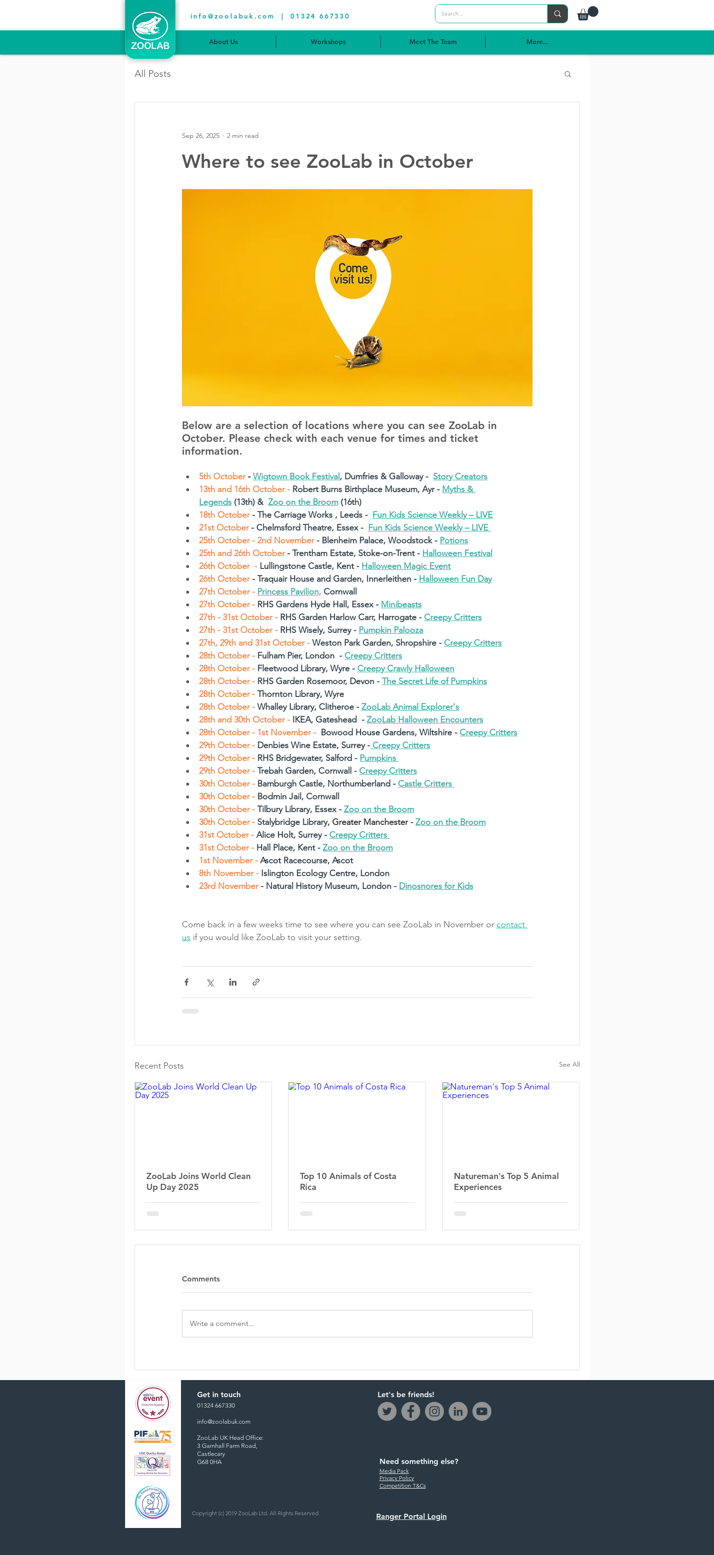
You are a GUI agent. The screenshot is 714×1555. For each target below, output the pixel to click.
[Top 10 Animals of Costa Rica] (357, 1120)
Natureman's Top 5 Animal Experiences (506, 1181)
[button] (587, 13)
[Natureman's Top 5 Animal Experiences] (511, 1120)
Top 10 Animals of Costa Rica (348, 1181)
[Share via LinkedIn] (232, 982)
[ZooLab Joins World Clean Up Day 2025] (203, 1120)
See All (569, 1064)
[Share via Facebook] (186, 982)
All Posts (153, 73)
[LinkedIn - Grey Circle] (458, 1411)
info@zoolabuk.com (232, 16)
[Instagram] (434, 1411)
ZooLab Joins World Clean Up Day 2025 (198, 1181)
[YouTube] (481, 1411)
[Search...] (484, 14)
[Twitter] (387, 1411)
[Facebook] (410, 1411)
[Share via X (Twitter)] (209, 982)
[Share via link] (256, 982)
